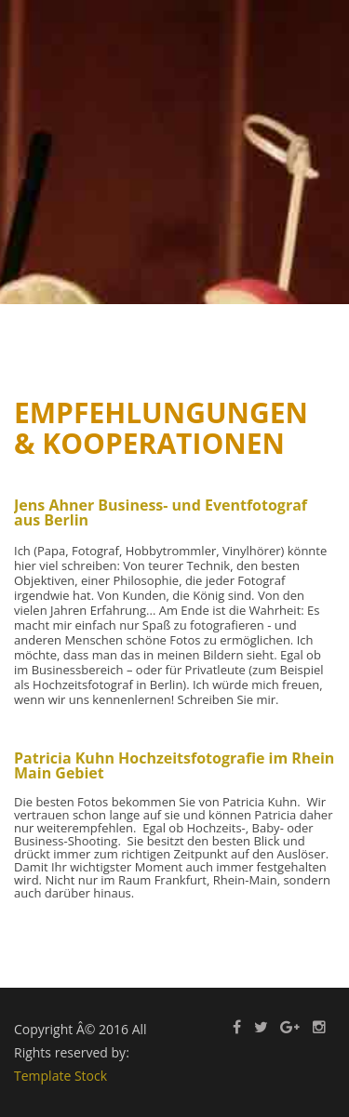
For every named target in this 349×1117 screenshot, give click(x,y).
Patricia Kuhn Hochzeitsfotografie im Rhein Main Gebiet (174, 765)
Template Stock (60, 1075)
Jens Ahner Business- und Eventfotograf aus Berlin (160, 512)
